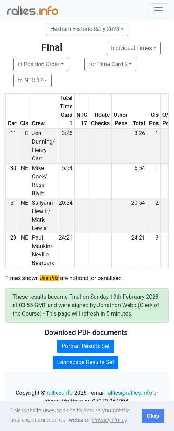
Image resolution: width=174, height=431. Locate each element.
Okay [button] (153, 416)
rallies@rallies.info (129, 392)
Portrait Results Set (86, 346)
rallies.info (60, 392)
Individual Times (131, 48)
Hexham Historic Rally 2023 (85, 29)
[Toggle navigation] (158, 10)
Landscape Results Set (85, 362)
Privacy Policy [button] (109, 420)
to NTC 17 (30, 80)
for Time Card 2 (108, 64)
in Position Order (38, 64)
